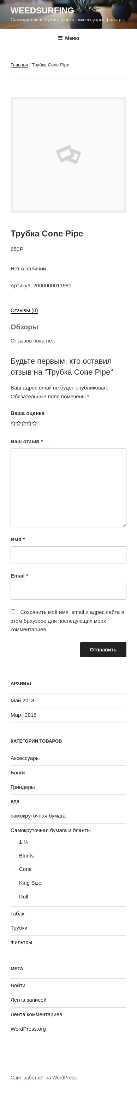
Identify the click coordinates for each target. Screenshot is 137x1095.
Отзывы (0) (24, 310)
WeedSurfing (42, 10)
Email (19, 576)
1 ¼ (23, 842)
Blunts (26, 856)
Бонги (18, 772)
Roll (23, 897)
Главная (19, 65)
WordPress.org (28, 1029)
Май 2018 (22, 700)
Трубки (19, 928)
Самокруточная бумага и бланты (51, 830)
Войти (18, 985)
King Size (30, 883)
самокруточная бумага (38, 816)
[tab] (24, 310)
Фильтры (21, 942)
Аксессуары (25, 758)
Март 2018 (23, 715)
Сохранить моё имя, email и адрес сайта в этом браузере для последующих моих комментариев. (67, 621)
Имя (18, 539)
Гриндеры (23, 787)
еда (15, 801)
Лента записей (29, 1000)
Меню (68, 38)
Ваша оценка (27, 413)
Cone (25, 869)
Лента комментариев (36, 1014)
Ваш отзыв (27, 441)
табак (17, 913)
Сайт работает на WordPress (44, 1078)
